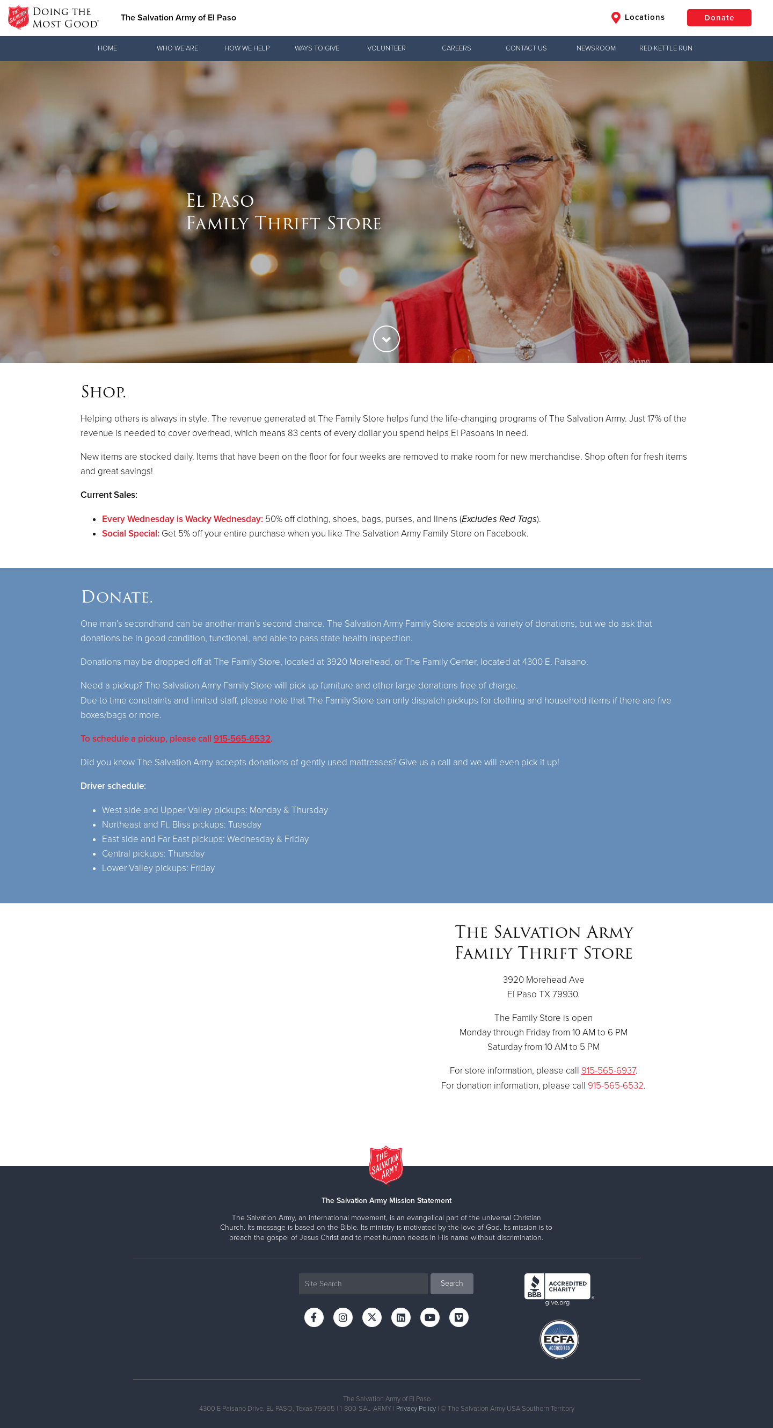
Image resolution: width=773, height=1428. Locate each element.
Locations (638, 18)
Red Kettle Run (665, 48)
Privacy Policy (416, 1408)
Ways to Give (317, 48)
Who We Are (177, 48)
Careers (456, 48)
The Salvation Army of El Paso (178, 17)
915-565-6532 (242, 738)
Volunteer (386, 48)
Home (107, 48)
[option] (386, 212)
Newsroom (596, 48)
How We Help (246, 48)
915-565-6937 (608, 1070)
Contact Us (526, 48)
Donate (719, 18)
